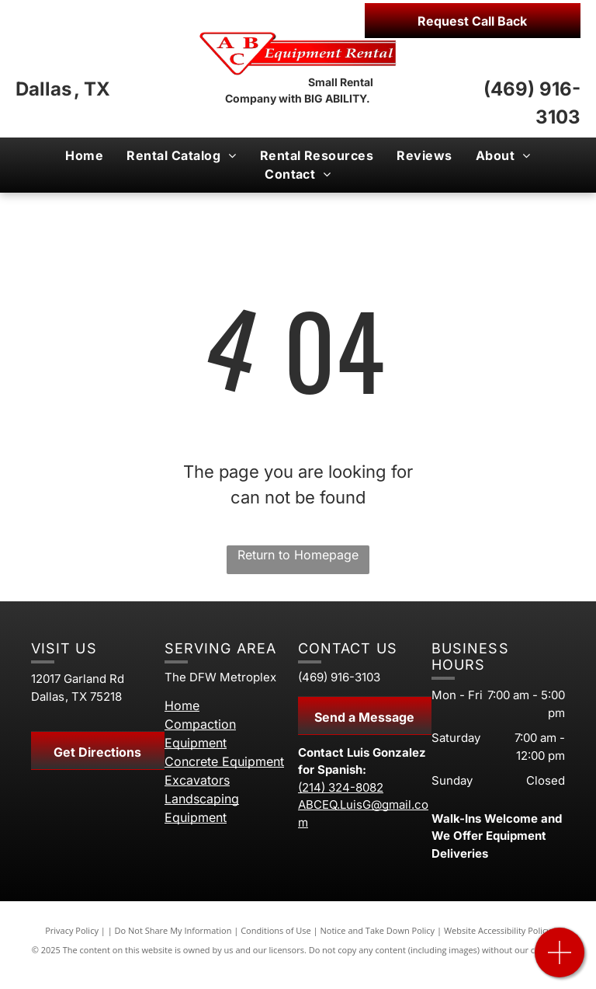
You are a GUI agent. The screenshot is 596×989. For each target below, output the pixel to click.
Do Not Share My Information (173, 930)
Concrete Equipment (224, 761)
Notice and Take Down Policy (378, 930)
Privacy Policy (72, 930)
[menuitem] (84, 155)
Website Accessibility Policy (497, 930)
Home (182, 705)
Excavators (197, 780)
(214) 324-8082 (340, 787)
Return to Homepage (298, 554)
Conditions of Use (276, 930)
